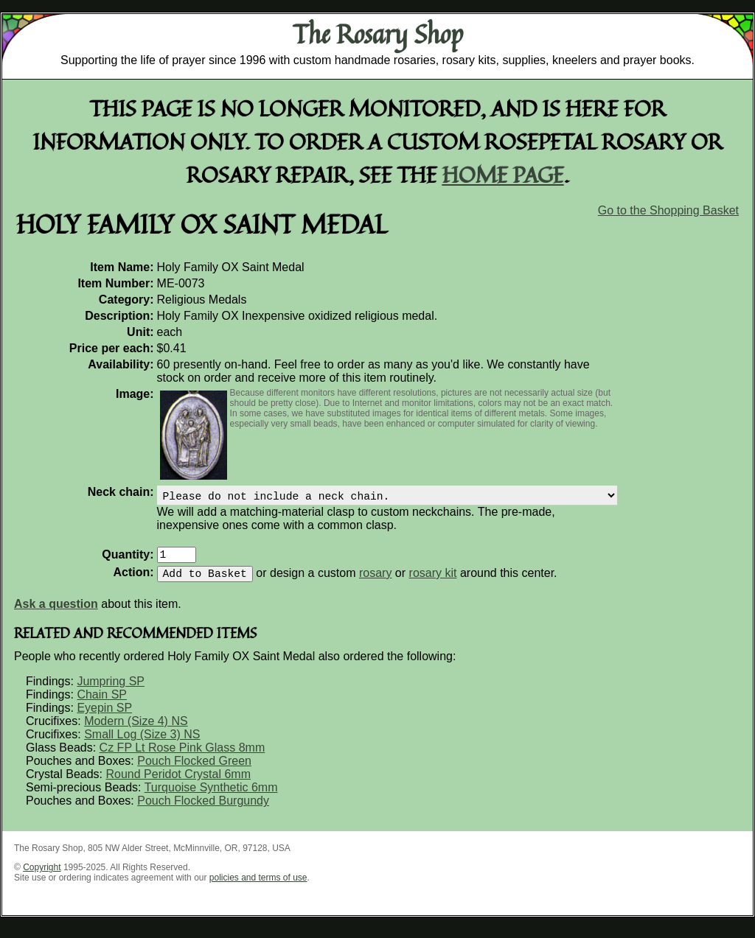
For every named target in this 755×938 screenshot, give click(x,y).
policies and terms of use (258, 886)
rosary (375, 581)
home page (503, 174)
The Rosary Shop (378, 34)
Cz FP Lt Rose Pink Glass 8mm (182, 756)
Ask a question (56, 612)
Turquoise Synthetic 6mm (211, 796)
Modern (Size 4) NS (136, 730)
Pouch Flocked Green (194, 769)
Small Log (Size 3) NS (142, 743)
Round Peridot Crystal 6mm (178, 783)
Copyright (41, 876)
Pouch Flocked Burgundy (203, 809)
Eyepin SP (104, 716)
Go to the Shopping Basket (668, 210)
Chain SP (102, 703)
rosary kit (433, 581)
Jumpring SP (111, 690)
